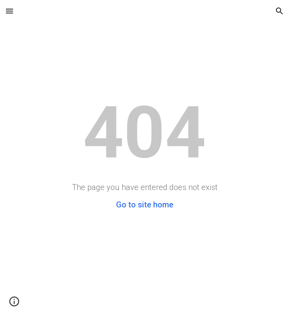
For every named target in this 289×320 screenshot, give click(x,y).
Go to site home (144, 204)
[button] (9, 11)
